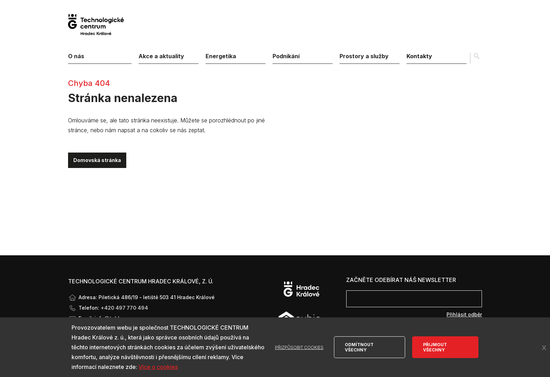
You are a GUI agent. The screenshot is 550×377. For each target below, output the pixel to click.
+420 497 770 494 (124, 308)
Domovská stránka (97, 160)
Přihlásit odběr (464, 314)
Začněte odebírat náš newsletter (401, 279)
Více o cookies (158, 366)
